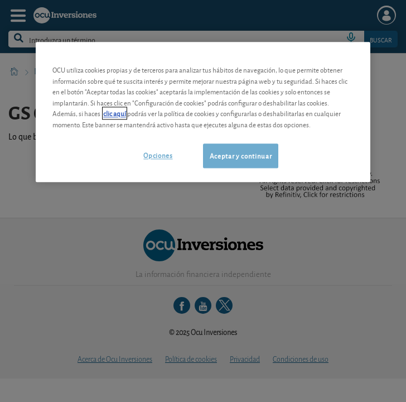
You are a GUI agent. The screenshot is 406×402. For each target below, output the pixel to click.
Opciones (157, 155)
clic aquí (114, 113)
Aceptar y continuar (241, 155)
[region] (203, 112)
